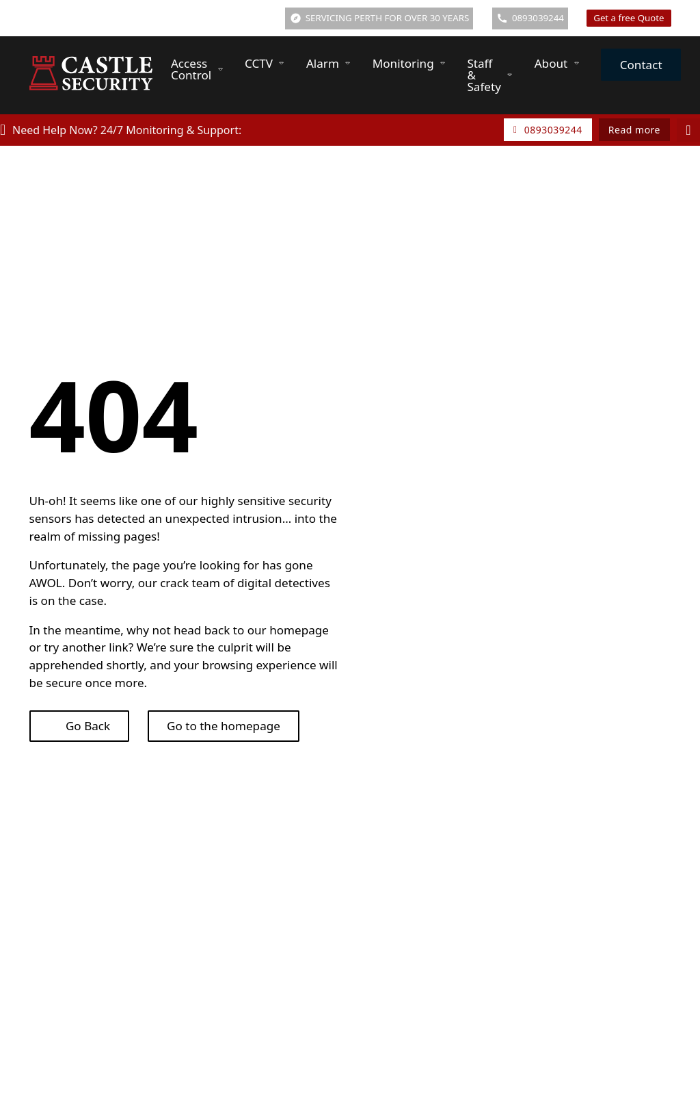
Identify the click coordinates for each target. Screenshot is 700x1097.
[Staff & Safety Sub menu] (509, 75)
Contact (641, 65)
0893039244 (547, 129)
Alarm (322, 63)
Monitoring (403, 63)
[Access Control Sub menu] (220, 69)
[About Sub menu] (576, 63)
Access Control (191, 69)
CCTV (259, 63)
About (551, 63)
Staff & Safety (483, 74)
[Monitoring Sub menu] (442, 63)
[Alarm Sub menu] (347, 63)
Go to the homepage (223, 726)
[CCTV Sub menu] (281, 63)
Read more (634, 129)
